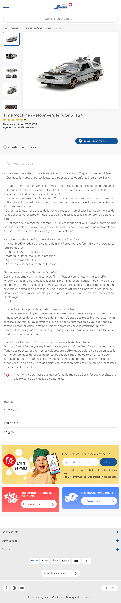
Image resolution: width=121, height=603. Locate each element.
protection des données (104, 476)
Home (6, 28)
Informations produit (18, 163)
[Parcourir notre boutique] (60, 19)
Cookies (57, 597)
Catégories (16, 28)
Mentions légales (38, 597)
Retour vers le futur (53, 28)
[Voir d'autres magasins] (70, 4)
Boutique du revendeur (79, 597)
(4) (15, 119)
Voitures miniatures (33, 28)
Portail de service (60, 573)
